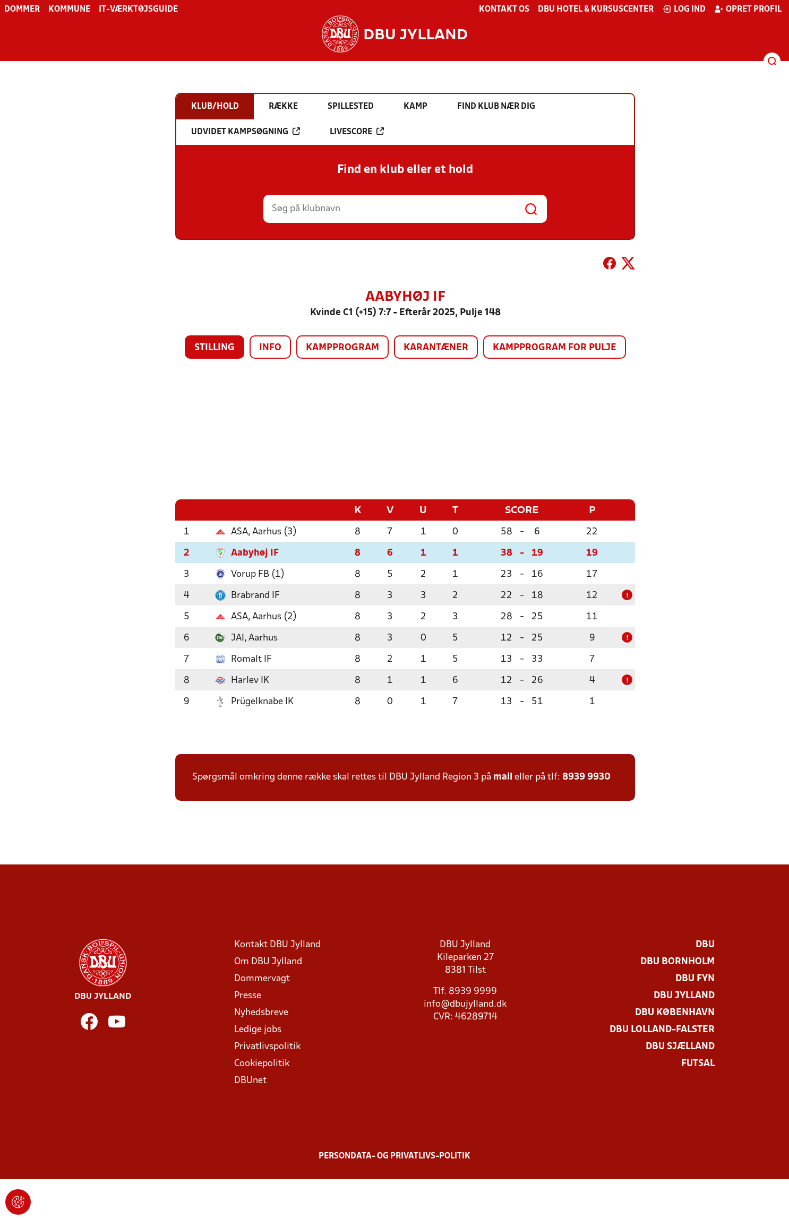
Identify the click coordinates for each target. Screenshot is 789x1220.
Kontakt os (504, 9)
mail (502, 776)
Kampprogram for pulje (554, 347)
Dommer (22, 9)
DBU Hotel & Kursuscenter (596, 9)
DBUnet (250, 1080)
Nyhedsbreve (261, 1012)
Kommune (69, 9)
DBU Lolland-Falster (662, 1029)
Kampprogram (342, 347)
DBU (705, 944)
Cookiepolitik (261, 1063)
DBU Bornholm (677, 961)
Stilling (214, 347)
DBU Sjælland (680, 1046)
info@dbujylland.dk (465, 1003)
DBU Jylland (684, 995)
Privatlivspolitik (267, 1046)
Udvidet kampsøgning (245, 131)
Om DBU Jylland (268, 961)
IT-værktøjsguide (138, 9)
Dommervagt (262, 978)
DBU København (675, 1012)
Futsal (698, 1063)
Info (270, 347)
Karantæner (436, 347)
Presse (247, 995)
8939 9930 (586, 776)
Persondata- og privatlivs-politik (394, 1156)
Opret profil (748, 9)
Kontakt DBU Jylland (277, 944)
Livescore (357, 131)
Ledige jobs (257, 1029)
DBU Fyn (695, 978)
